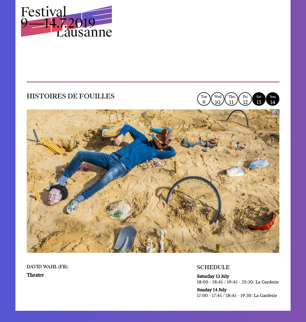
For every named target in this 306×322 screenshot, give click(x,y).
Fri (245, 99)
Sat (259, 99)
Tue (204, 99)
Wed (217, 99)
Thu (231, 99)
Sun (272, 99)
